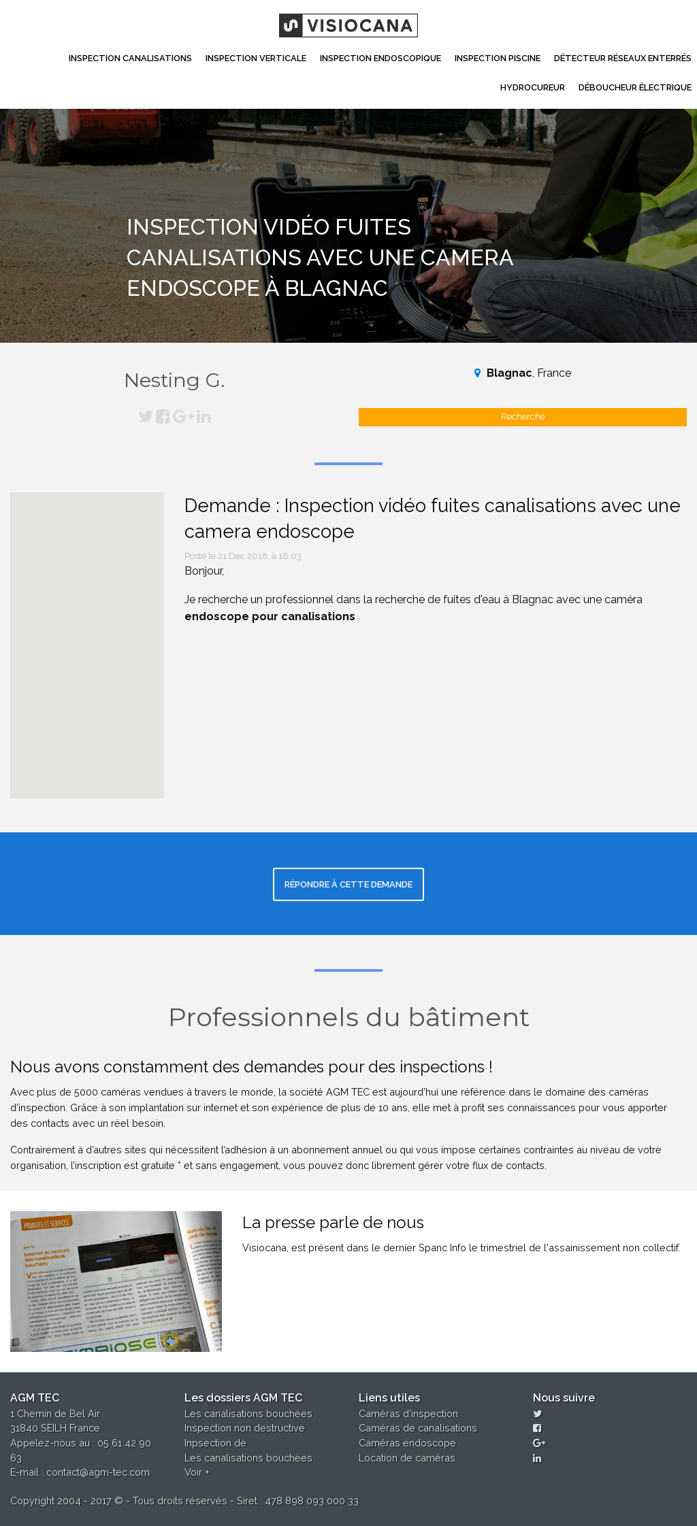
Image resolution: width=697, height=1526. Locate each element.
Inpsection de (215, 1442)
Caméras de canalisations (418, 1428)
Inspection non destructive (244, 1428)
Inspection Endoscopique (380, 58)
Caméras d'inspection (408, 1413)
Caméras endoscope (407, 1442)
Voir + (197, 1472)
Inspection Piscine (497, 58)
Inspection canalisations (130, 58)
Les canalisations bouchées (248, 1413)
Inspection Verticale (256, 58)
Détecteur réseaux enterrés (623, 58)
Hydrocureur (532, 87)
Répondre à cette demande (348, 884)
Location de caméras (407, 1457)
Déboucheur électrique (635, 87)
